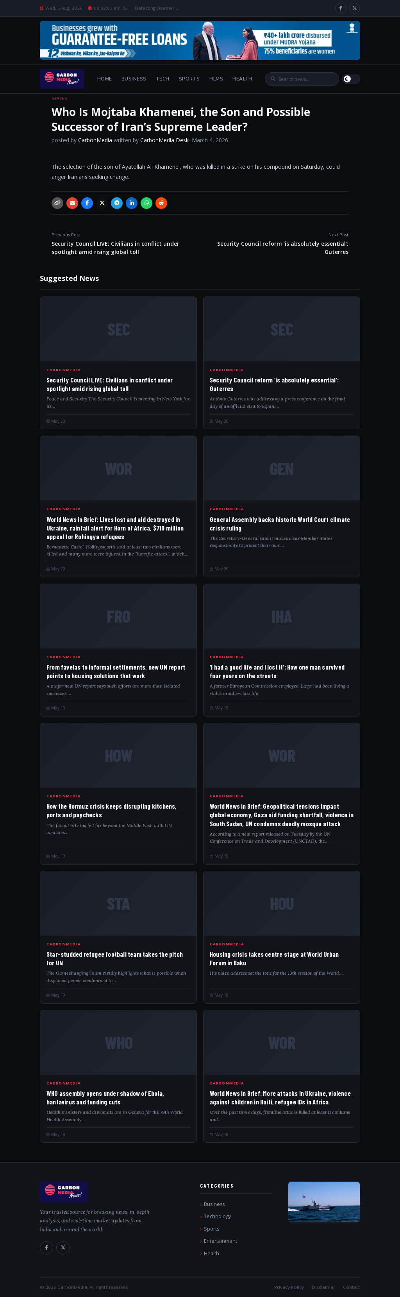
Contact (351, 1287)
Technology (217, 1216)
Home (104, 79)
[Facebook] (340, 8)
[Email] (72, 203)
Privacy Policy (289, 1287)
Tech (163, 79)
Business (133, 79)
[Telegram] (117, 203)
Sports (189, 79)
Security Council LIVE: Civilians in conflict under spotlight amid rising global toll (124, 244)
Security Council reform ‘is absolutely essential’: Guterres (276, 244)
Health (242, 79)
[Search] (306, 79)
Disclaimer (323, 1287)
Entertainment (220, 1241)
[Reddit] (161, 203)
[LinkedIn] (132, 203)
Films (216, 79)
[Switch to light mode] (351, 79)
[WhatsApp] (146, 203)
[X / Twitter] (354, 8)
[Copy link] (57, 203)
